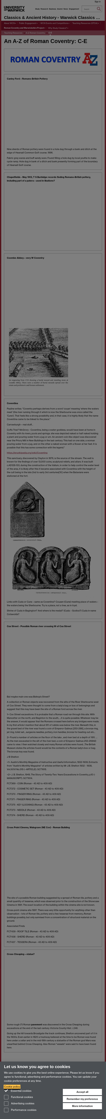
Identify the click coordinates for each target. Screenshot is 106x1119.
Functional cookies (18, 1097)
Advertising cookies (19, 1103)
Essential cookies (17, 1090)
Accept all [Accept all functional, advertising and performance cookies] (82, 1092)
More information (82, 1106)
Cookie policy (12, 1086)
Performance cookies (20, 1110)
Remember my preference (82, 1099)
